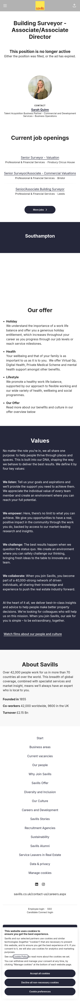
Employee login (36, 908)
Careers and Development (40, 810)
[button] (74, 6)
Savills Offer (40, 783)
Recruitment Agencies (40, 828)
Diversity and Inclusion (40, 792)
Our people (40, 765)
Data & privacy (40, 864)
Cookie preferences (40, 991)
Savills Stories (40, 819)
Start (40, 738)
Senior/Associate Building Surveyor (40, 189)
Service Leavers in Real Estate (40, 855)
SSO (49, 908)
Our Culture (40, 801)
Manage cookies (39, 873)
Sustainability (40, 837)
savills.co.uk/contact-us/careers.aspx (40, 894)
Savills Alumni (40, 846)
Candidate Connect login (40, 912)
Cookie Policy (20, 956)
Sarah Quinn (40, 110)
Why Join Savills (40, 774)
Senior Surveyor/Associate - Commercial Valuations (40, 173)
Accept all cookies (40, 973)
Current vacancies (40, 756)
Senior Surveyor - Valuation (40, 157)
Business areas (40, 747)
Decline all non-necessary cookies (40, 982)
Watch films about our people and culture (33, 634)
